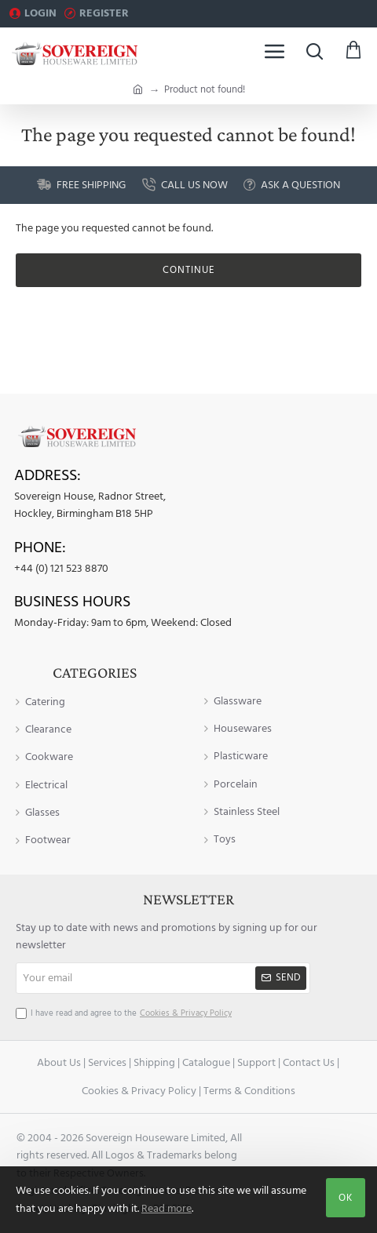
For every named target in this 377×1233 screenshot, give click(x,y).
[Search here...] (314, 51)
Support (256, 1063)
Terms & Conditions (249, 1091)
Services (107, 1063)
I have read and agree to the (125, 1013)
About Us (59, 1063)
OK (346, 1198)
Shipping (154, 1063)
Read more (166, 1209)
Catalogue (206, 1063)
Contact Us (309, 1063)
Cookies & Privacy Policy (139, 1091)
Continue (189, 270)
